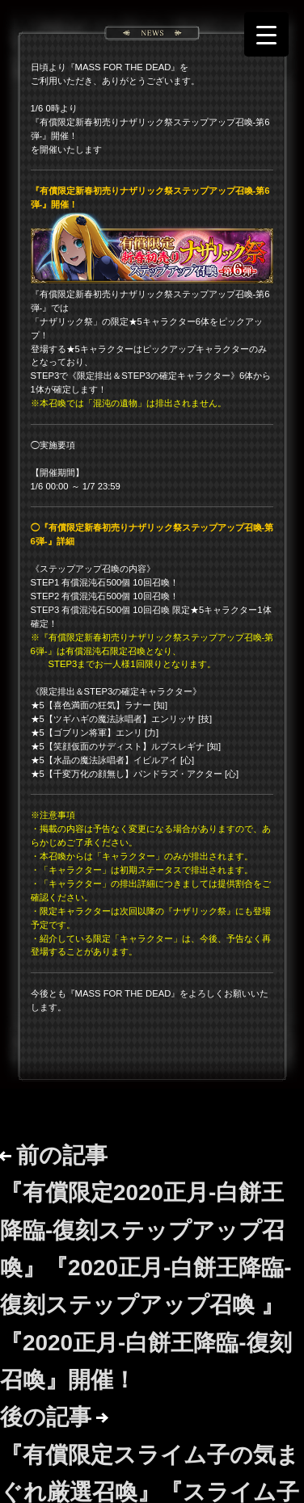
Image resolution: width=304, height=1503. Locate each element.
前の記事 (146, 1267)
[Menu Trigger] (266, 34)
